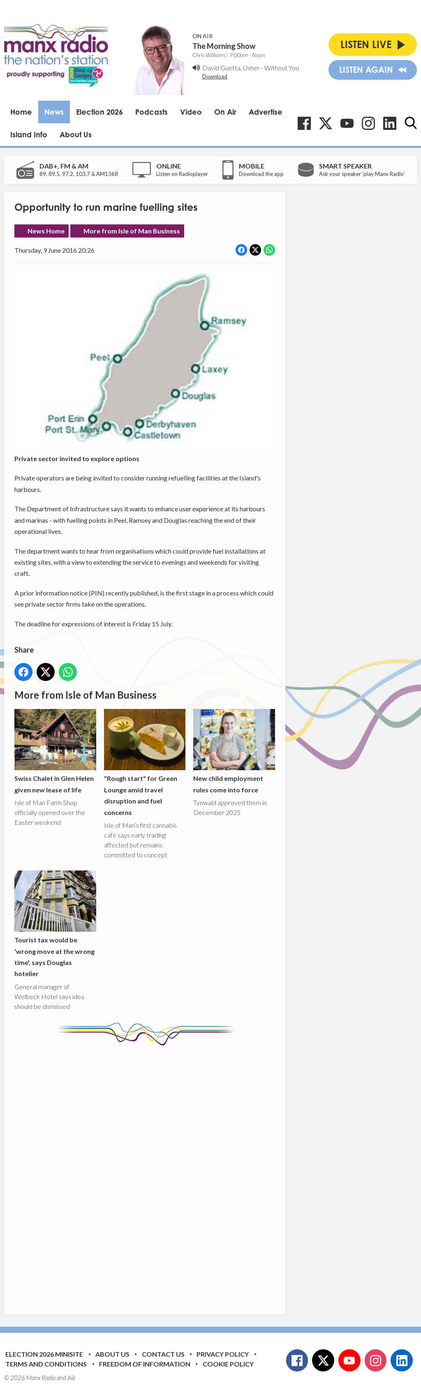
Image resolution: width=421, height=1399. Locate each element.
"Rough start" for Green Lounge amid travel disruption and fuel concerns (145, 762)
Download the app (261, 174)
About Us (76, 134)
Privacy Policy (223, 1354)
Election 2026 (99, 111)
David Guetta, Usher (231, 68)
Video (191, 111)
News (54, 111)
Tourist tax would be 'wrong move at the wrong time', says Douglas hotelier (55, 923)
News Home (46, 231)
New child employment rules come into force (234, 751)
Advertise (265, 111)
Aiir (71, 1377)
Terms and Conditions (46, 1364)
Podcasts (151, 111)
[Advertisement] (168, 1174)
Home (21, 111)
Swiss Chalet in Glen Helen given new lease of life (55, 751)
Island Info (28, 134)
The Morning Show (223, 46)
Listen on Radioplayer (182, 174)
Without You (281, 68)
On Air (225, 111)
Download (214, 76)
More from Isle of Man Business (131, 231)
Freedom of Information (144, 1364)
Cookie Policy (228, 1364)
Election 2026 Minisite (44, 1354)
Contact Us (163, 1354)
